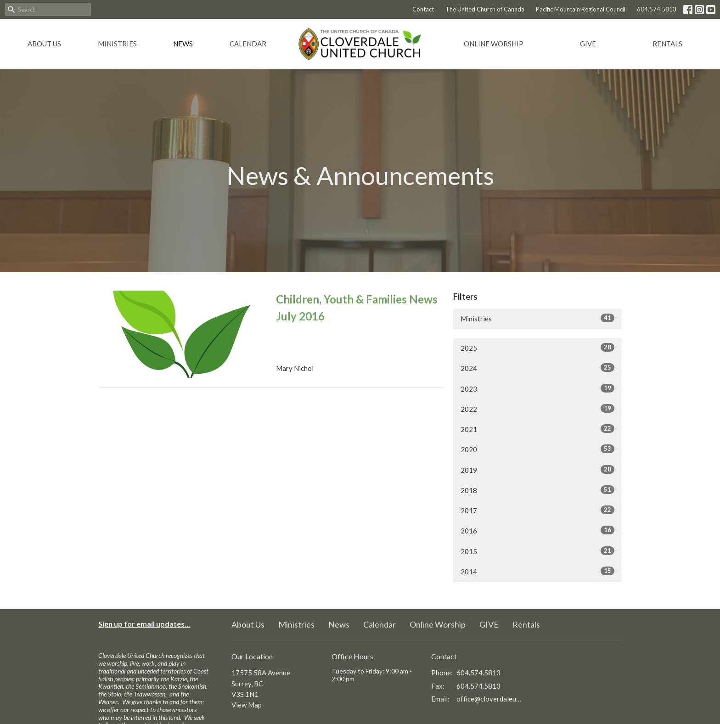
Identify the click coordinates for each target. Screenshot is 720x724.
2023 (537, 388)
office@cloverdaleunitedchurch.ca (489, 699)
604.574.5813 (656, 9)
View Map (246, 705)
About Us (44, 43)
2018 (537, 489)
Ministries (117, 43)
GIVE (588, 43)
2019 (537, 469)
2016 (537, 530)
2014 (537, 571)
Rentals (667, 43)
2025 (537, 347)
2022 (537, 408)
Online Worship (493, 43)
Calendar (248, 43)
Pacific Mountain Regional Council (580, 9)
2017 (537, 510)
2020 (537, 449)
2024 (537, 367)
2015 (537, 551)
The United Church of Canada (484, 9)
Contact (423, 9)
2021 (537, 428)
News (183, 43)
